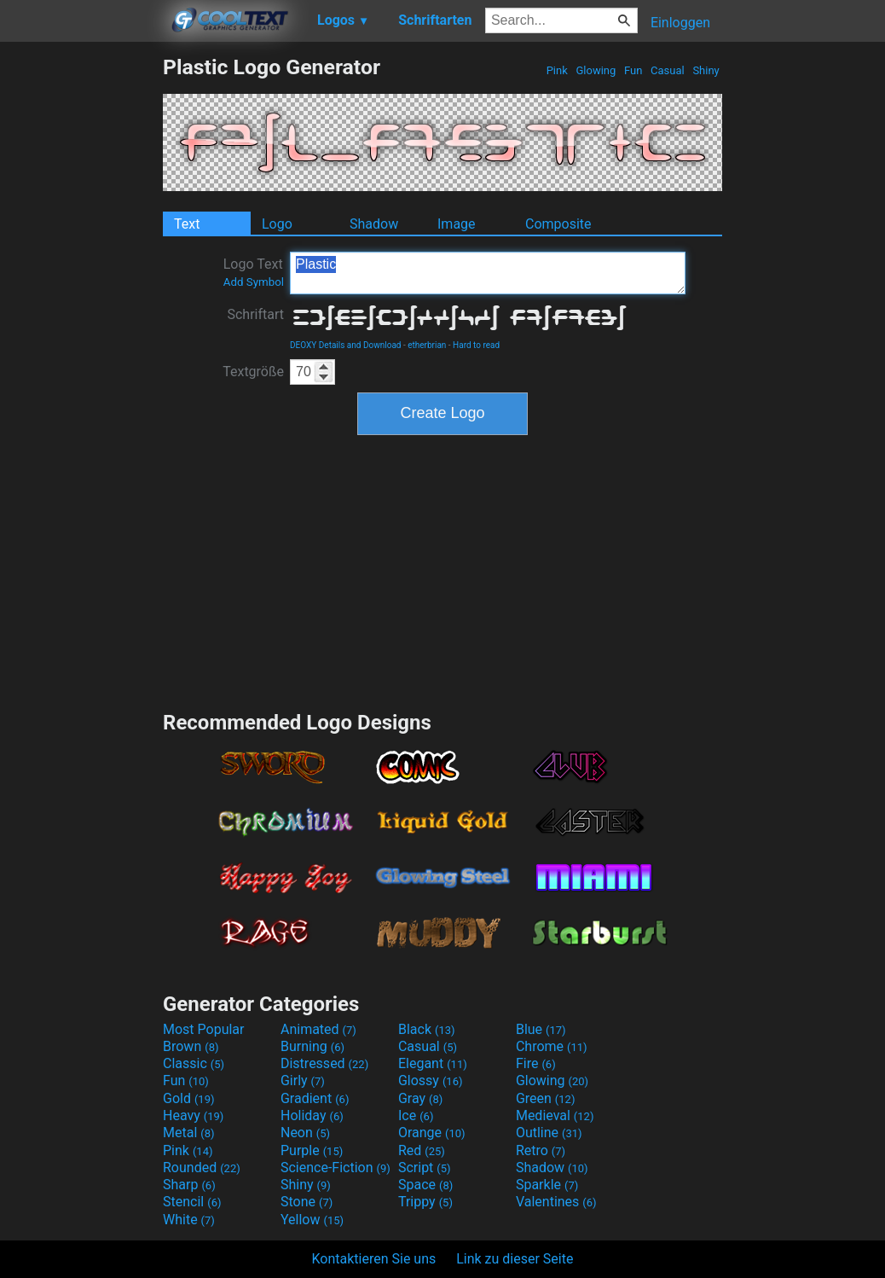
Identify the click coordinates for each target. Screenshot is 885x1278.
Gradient (315, 1098)
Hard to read (476, 345)
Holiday (312, 1115)
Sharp (189, 1184)
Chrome (551, 1046)
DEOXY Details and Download (345, 345)
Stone (307, 1202)
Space (425, 1184)
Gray (420, 1098)
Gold (189, 1098)
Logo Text (253, 272)
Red (421, 1150)
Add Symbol (253, 282)
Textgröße (253, 371)
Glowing (595, 70)
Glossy (430, 1080)
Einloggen (680, 23)
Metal (189, 1132)
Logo (277, 224)
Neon (305, 1132)
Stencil (192, 1202)
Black (426, 1029)
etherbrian (427, 345)
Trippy (425, 1202)
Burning (312, 1046)
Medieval (555, 1115)
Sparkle (547, 1184)
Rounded (201, 1167)
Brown (190, 1046)
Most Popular (204, 1029)
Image (456, 224)
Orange (432, 1132)
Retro (540, 1150)
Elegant (432, 1063)
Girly (303, 1080)
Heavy (193, 1115)
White (189, 1219)
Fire (536, 1063)
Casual (667, 70)
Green (546, 1098)
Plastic (487, 273)
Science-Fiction (335, 1167)
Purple (312, 1150)
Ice (415, 1115)
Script (424, 1167)
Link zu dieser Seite (514, 1259)
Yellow (312, 1219)
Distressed (324, 1063)
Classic (193, 1063)
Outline (549, 1132)
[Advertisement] (81, 310)
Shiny (706, 70)
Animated (318, 1029)
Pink (556, 70)
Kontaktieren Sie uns (374, 1259)
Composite (558, 224)
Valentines (556, 1202)
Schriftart (255, 314)
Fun (633, 70)
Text (187, 224)
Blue (541, 1029)
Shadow (374, 224)
